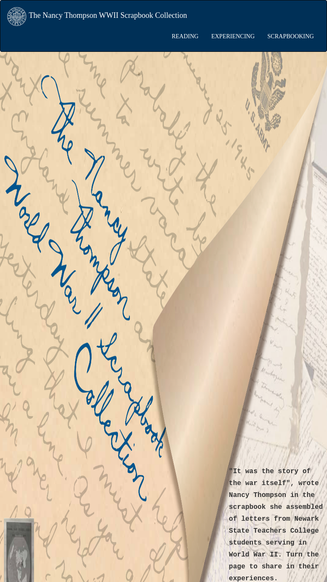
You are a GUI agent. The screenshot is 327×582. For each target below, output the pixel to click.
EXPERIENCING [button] (233, 36)
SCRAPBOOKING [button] (290, 36)
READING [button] (185, 36)
